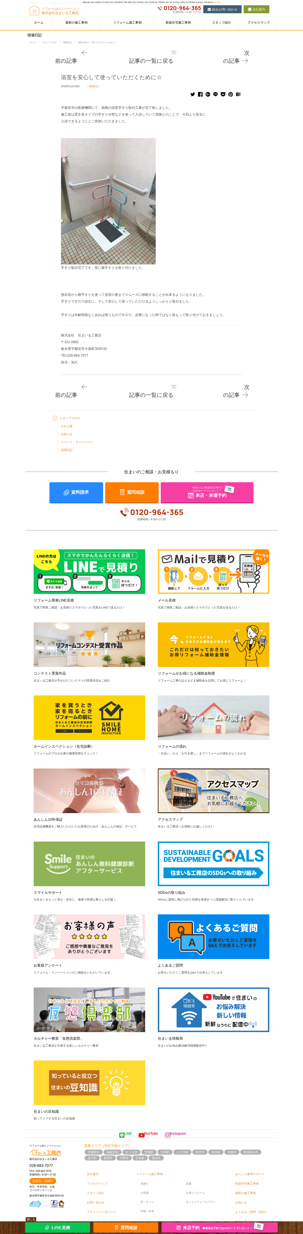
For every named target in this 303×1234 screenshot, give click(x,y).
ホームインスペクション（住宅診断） (68, 730)
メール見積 (168, 584)
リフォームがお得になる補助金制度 (190, 657)
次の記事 (236, 52)
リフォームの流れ (174, 730)
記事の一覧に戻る (153, 52)
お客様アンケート (50, 949)
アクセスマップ (172, 803)
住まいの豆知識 (48, 1095)
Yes (215, 2)
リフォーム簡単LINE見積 (56, 584)
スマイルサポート (50, 876)
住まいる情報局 (172, 1022)
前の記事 (67, 52)
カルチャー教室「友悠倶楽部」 (62, 1022)
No (219, 2)
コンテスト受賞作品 (52, 657)
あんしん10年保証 (50, 803)
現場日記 (94, 76)
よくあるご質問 (172, 949)
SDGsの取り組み (173, 876)
